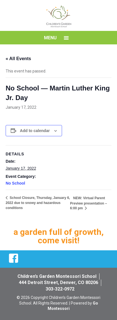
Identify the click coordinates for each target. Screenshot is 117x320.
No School (15, 183)
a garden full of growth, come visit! (59, 236)
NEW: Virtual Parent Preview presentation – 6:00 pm (88, 203)
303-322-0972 (60, 289)
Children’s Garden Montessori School (56, 276)
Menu (50, 37)
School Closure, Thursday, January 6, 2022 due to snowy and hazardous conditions (38, 203)
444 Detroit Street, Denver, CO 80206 (58, 282)
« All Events (18, 58)
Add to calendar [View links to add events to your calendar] (35, 130)
